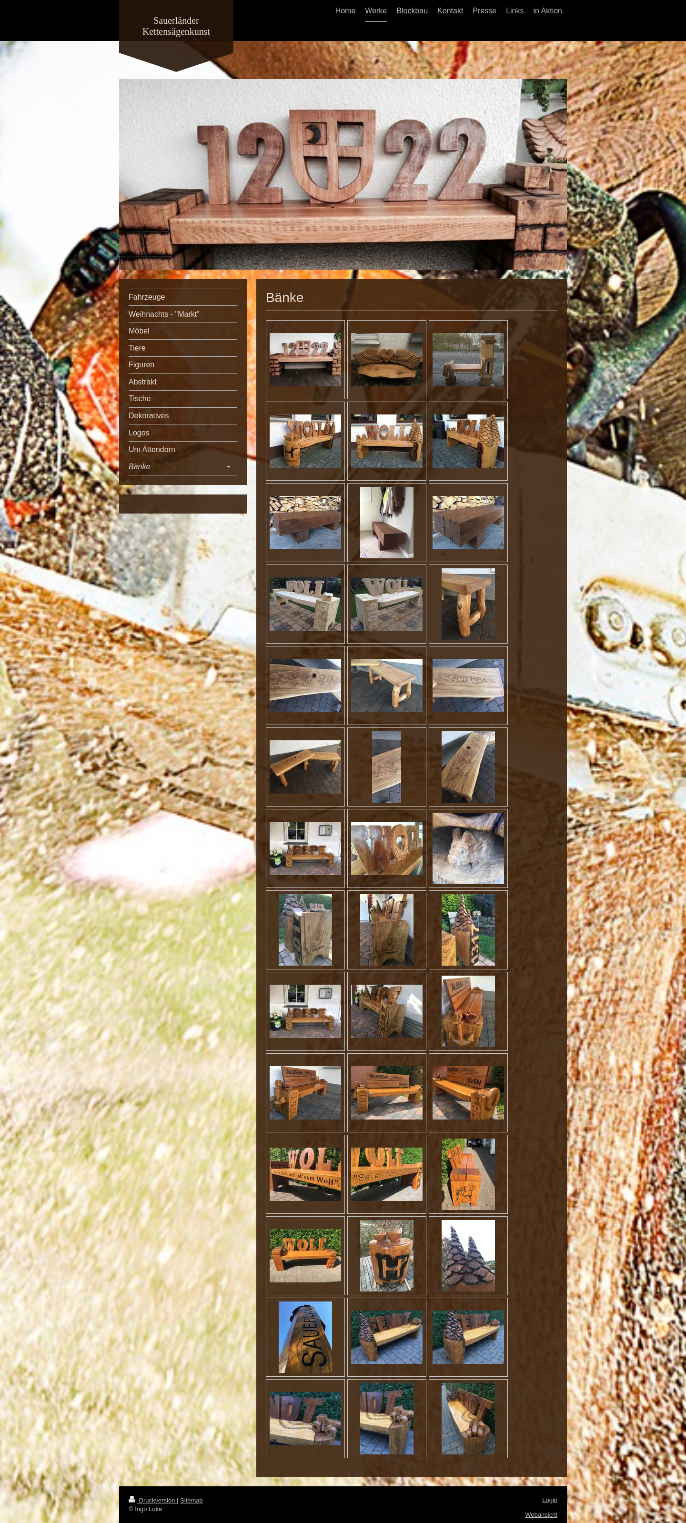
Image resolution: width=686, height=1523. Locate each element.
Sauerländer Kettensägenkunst (176, 26)
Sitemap (191, 1500)
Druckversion (153, 1500)
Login (549, 1499)
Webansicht (541, 1514)
